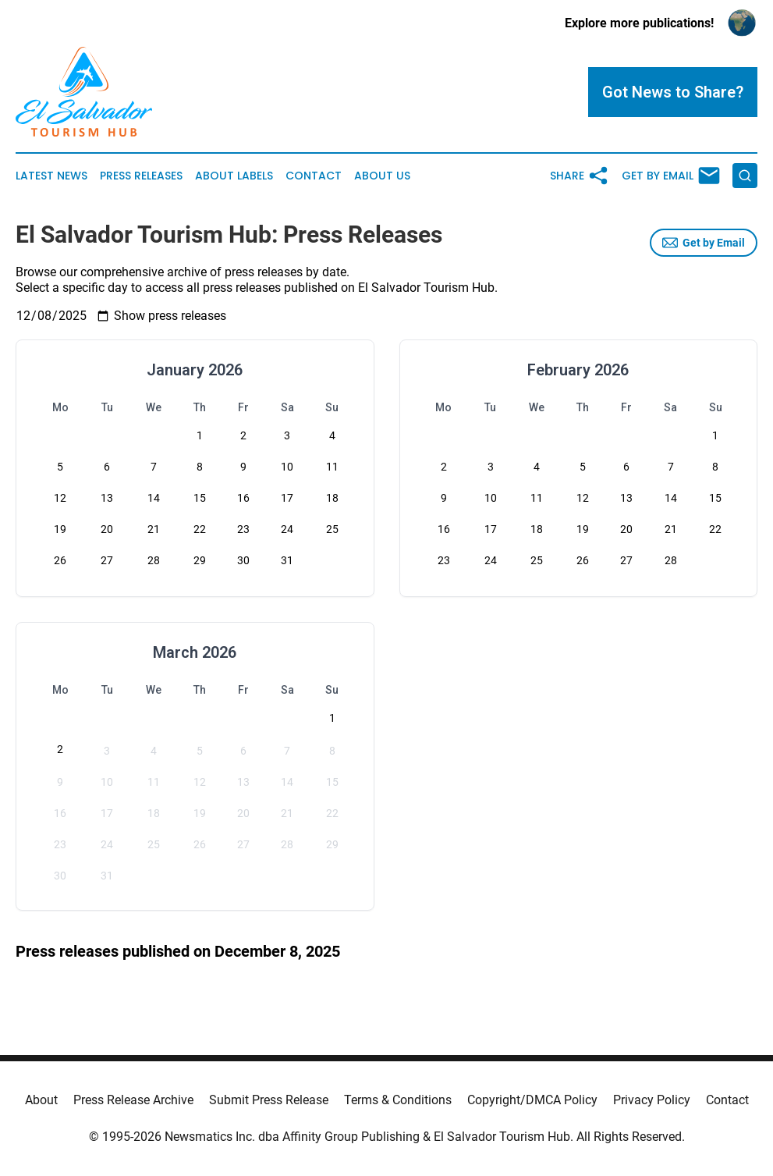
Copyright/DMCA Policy (532, 1100)
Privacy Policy (651, 1100)
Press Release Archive (133, 1100)
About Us (382, 176)
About (41, 1100)
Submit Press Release (268, 1100)
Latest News (51, 176)
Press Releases (141, 176)
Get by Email (703, 242)
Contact (313, 176)
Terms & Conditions (398, 1100)
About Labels (234, 176)
